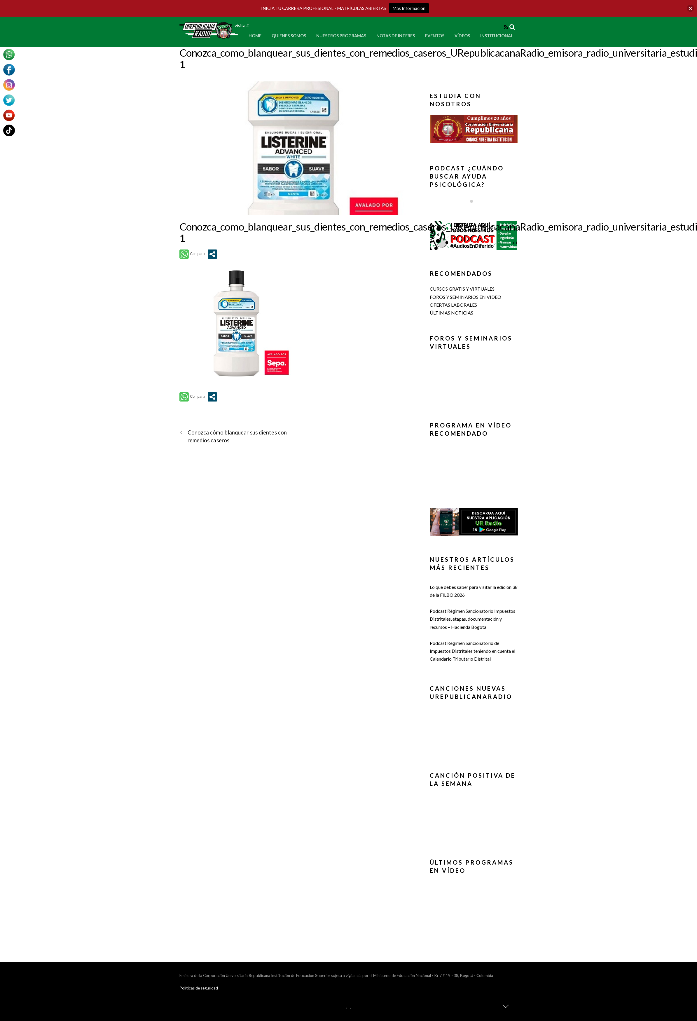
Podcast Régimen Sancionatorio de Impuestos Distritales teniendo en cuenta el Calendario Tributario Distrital (472, 651)
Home (255, 35)
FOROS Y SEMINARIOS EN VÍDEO (465, 297)
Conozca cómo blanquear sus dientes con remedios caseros (233, 436)
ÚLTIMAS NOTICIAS (451, 312)
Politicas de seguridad (198, 988)
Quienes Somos (289, 35)
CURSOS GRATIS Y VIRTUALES (462, 289)
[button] (474, 129)
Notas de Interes (395, 35)
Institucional (496, 35)
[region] (474, 130)
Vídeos (462, 35)
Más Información (408, 8)
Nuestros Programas (341, 35)
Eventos (434, 35)
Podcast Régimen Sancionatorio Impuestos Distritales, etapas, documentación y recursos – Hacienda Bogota (472, 618)
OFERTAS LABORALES (453, 305)
